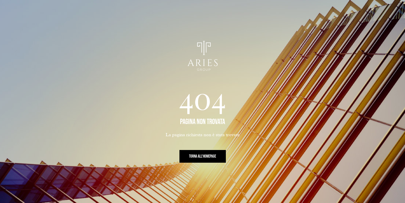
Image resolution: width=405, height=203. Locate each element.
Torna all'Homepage (202, 156)
